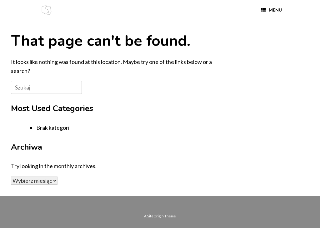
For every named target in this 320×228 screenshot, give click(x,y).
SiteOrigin (155, 216)
